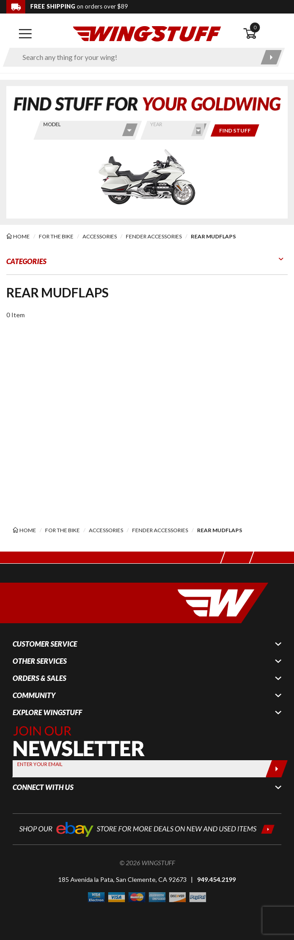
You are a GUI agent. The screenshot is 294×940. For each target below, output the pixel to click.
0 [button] (254, 27)
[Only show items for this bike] (235, 130)
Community (34, 695)
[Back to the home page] (147, 33)
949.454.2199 (216, 879)
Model (52, 124)
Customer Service (45, 644)
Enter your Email (40, 764)
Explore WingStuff (47, 712)
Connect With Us (43, 787)
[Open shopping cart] (265, 33)
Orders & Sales (39, 678)
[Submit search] (271, 57)
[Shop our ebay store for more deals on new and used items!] (147, 828)
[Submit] (277, 768)
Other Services (40, 661)
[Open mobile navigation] (25, 34)
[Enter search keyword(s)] (136, 57)
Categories (26, 261)
